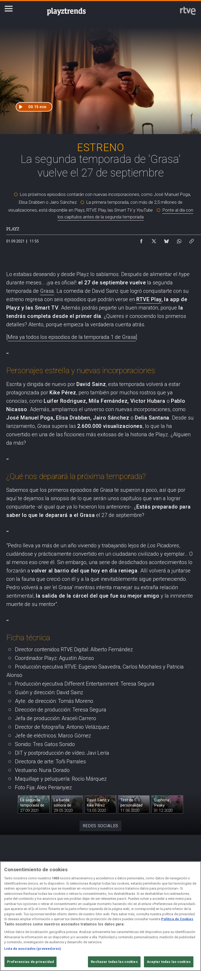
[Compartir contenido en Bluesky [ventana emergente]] (166, 240)
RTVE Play (148, 299)
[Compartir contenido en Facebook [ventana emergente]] (141, 240)
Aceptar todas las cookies (169, 962)
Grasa (47, 291)
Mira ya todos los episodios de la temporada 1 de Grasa (72, 337)
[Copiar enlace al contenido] (191, 240)
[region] (100, 916)
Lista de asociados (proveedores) (32, 949)
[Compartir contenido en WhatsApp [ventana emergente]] (179, 240)
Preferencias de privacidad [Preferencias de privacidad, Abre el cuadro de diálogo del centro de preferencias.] (30, 962)
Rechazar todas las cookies (114, 962)
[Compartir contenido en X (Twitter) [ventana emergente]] (154, 240)
